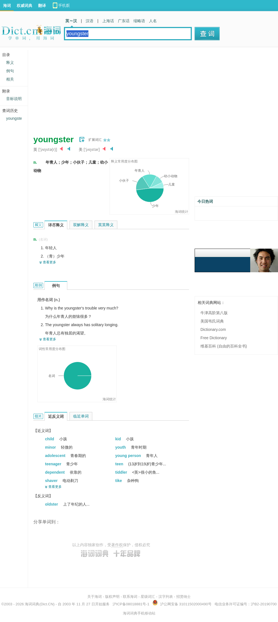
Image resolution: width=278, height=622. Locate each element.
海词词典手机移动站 (139, 613)
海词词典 (32, 604)
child (50, 439)
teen (120, 464)
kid (118, 439)
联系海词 (130, 596)
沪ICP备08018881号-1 (131, 604)
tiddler (121, 472)
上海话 (108, 21)
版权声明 (112, 596)
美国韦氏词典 (212, 321)
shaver (52, 480)
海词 (7, 5)
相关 (10, 79)
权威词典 (24, 5)
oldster (52, 504)
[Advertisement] (123, 89)
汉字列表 (165, 596)
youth (121, 447)
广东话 (124, 21)
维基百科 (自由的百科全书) (223, 346)
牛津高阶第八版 (214, 313)
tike (119, 480)
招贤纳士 (183, 596)
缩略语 (139, 21)
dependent (55, 472)
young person (128, 455)
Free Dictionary (213, 338)
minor (51, 447)
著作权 (117, 545)
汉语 (89, 21)
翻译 (42, 5)
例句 (10, 71)
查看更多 (49, 262)
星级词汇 (148, 596)
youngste (14, 118)
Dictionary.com (213, 329)
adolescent (55, 455)
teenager (53, 464)
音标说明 (14, 98)
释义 (10, 62)
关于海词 (94, 596)
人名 (153, 21)
